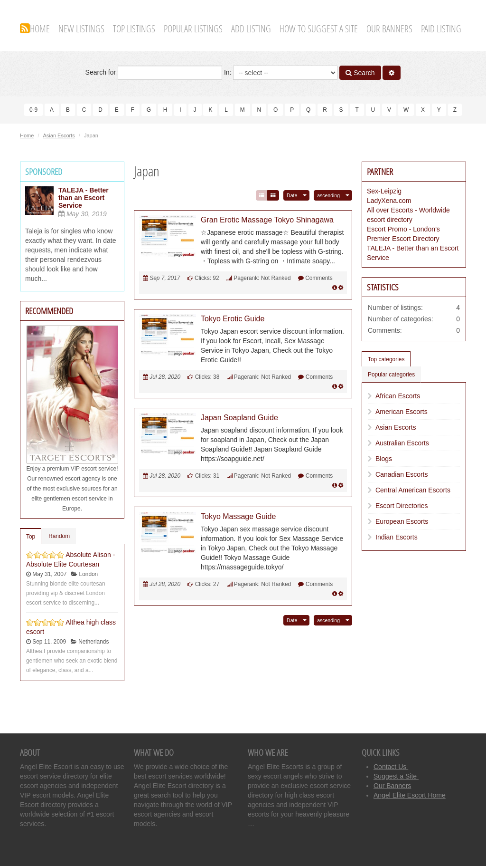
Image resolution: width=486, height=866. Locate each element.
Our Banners (389, 29)
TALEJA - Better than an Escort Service (83, 197)
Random (59, 535)
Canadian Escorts (401, 474)
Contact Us (391, 766)
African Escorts (397, 395)
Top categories (386, 359)
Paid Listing (441, 29)
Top (30, 536)
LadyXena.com (389, 200)
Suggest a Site (396, 775)
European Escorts (401, 521)
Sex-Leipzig (384, 190)
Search (360, 73)
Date (292, 195)
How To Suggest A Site (319, 29)
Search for (153, 73)
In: (280, 73)
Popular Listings (193, 29)
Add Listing (251, 29)
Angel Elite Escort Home (410, 795)
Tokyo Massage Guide (238, 516)
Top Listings (134, 29)
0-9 (33, 109)
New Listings (81, 29)
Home (40, 29)
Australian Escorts (402, 442)
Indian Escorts (396, 536)
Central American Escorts (412, 489)
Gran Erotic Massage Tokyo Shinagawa (267, 219)
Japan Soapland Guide (239, 417)
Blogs (383, 458)
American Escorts (401, 411)
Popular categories (391, 374)
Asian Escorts (59, 135)
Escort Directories (401, 505)
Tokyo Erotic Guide (232, 318)
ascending (328, 195)
